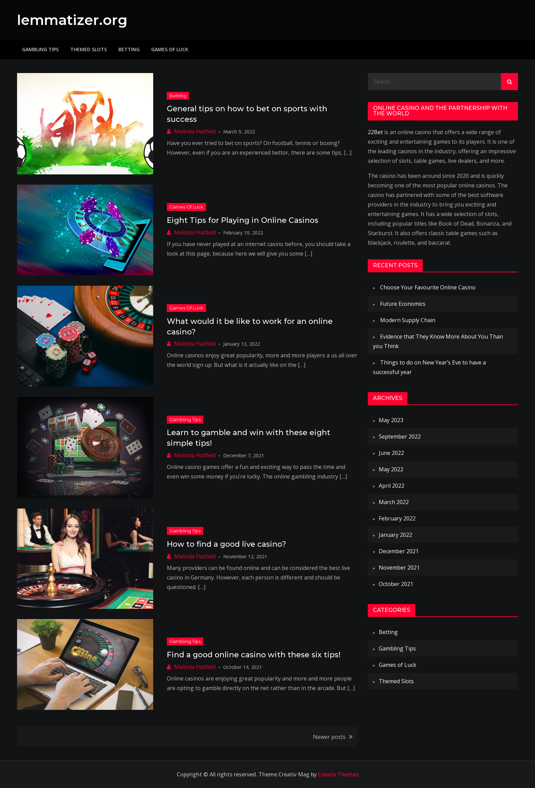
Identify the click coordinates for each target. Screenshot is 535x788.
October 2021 (396, 584)
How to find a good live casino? (226, 544)
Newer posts (329, 737)
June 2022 (391, 453)
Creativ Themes (338, 774)
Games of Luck (169, 49)
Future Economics (402, 303)
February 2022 (397, 518)
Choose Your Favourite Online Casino (428, 287)
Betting (129, 49)
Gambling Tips (40, 49)
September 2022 (400, 436)
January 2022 (395, 535)
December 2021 (399, 551)
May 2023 (391, 420)
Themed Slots (88, 49)
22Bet (375, 132)
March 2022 (394, 502)
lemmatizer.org (74, 20)
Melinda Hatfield (195, 131)
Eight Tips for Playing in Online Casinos (242, 220)
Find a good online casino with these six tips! (254, 654)
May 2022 (391, 469)
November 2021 (399, 567)
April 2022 (391, 485)
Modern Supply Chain (407, 320)
